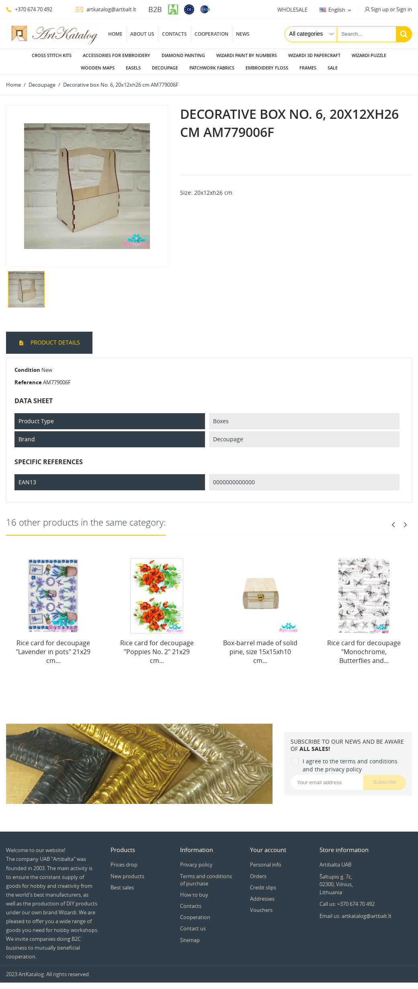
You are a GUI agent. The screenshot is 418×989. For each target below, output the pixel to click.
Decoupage (165, 68)
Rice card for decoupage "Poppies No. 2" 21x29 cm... (157, 651)
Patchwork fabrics (211, 68)
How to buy (194, 894)
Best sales (122, 887)
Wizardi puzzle (369, 55)
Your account (268, 850)
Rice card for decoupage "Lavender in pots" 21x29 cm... (53, 651)
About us (142, 34)
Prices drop (124, 864)
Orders (258, 876)
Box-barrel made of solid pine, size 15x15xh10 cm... (260, 651)
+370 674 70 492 (29, 9)
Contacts (174, 34)
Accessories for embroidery (116, 55)
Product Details (54, 342)
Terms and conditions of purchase (206, 880)
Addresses (262, 898)
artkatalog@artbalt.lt (106, 9)
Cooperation (211, 34)
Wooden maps (98, 68)
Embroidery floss (267, 68)
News (243, 34)
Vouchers (261, 910)
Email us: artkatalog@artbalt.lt (355, 916)
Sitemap (190, 940)
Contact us (193, 928)
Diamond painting (183, 55)
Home (115, 34)
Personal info (265, 864)
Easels (133, 68)
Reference (28, 382)
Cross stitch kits (52, 55)
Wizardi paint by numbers (246, 55)
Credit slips (263, 887)
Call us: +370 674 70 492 (347, 903)
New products (127, 876)
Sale (333, 68)
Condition (27, 369)
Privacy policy (196, 864)
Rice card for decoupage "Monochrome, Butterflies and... (364, 651)
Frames (307, 68)
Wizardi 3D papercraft (314, 55)
